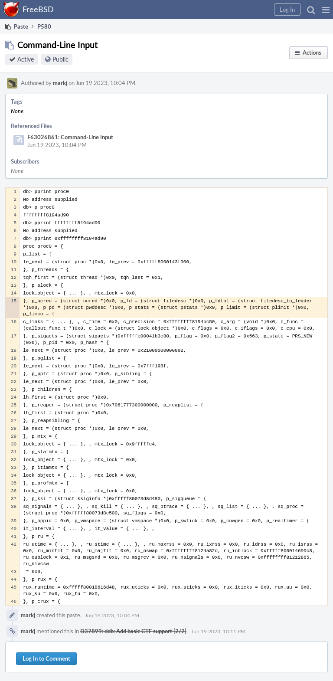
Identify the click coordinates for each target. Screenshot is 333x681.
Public (60, 59)
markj (60, 83)
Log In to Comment (46, 658)
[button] (326, 9)
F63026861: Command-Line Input (70, 137)
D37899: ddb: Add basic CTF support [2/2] (133, 631)
